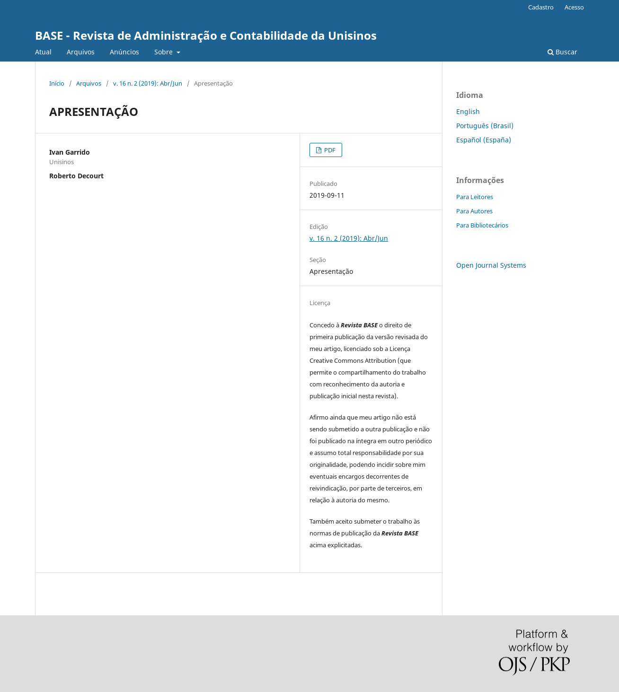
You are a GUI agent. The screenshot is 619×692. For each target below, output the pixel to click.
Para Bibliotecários (482, 225)
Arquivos (81, 51)
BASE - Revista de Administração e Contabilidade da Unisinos (206, 35)
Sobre (164, 51)
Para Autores (474, 211)
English (468, 111)
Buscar (562, 51)
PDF (329, 150)
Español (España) (483, 139)
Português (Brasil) (484, 125)
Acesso (574, 7)
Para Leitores (474, 197)
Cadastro (541, 7)
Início (56, 83)
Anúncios (124, 51)
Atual (43, 51)
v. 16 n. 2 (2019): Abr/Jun (147, 83)
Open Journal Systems (491, 265)
